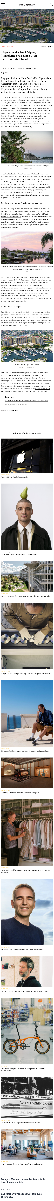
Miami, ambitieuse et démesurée (16, 405)
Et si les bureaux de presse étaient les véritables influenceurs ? (22, 1164)
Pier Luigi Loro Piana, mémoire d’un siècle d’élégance (20, 793)
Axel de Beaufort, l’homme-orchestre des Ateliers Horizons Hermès (24, 991)
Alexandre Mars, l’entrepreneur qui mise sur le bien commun (22, 950)
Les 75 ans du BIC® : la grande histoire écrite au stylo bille (21, 1123)
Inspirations (7, 47)
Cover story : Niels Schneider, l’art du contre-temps (19, 554)
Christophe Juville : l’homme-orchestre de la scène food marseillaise (25, 751)
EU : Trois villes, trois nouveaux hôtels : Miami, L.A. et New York (26, 401)
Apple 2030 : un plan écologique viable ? (15, 477)
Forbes (21, 100)
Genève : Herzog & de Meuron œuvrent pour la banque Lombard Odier (26, 596)
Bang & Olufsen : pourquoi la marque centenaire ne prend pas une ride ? (26, 674)
